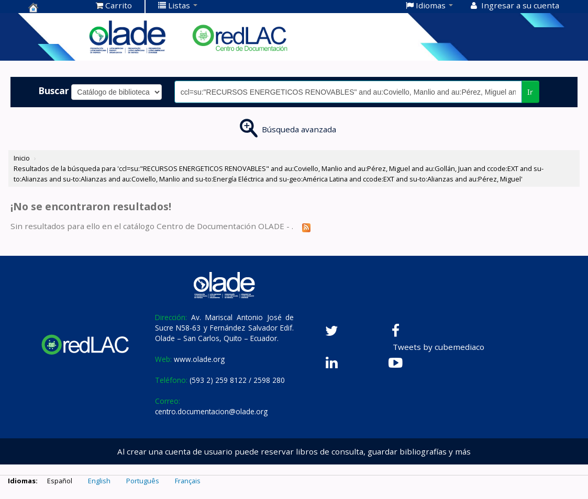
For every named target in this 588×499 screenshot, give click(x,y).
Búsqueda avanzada (299, 129)
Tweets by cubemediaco (438, 347)
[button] (114, 5)
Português (142, 480)
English (99, 480)
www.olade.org (199, 359)
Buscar (53, 90)
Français (188, 480)
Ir (530, 92)
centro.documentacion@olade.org (211, 411)
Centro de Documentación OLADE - (54, 7)
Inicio (22, 158)
